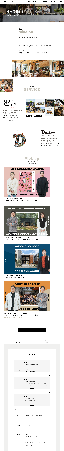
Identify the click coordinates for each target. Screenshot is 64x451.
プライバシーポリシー (6, 412)
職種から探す (18, 238)
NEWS (39, 1)
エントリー (32, 227)
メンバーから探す (46, 238)
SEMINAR (34, 1)
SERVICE (44, 1)
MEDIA (29, 1)
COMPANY (51, 1)
